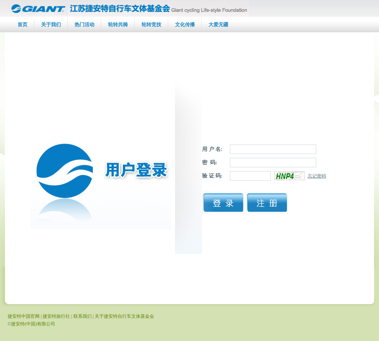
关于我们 (51, 24)
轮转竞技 (151, 24)
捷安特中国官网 (24, 316)
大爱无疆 (218, 24)
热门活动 (84, 24)
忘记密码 (317, 176)
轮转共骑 (118, 24)
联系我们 (82, 316)
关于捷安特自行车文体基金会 (124, 316)
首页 (22, 24)
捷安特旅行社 (56, 316)
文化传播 (185, 24)
